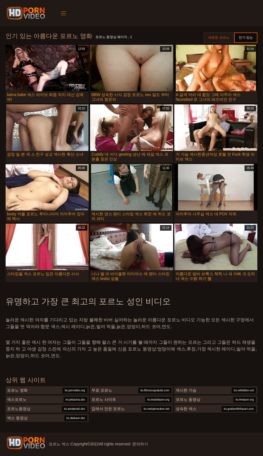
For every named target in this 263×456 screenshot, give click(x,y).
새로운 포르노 (218, 37)
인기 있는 (246, 37)
